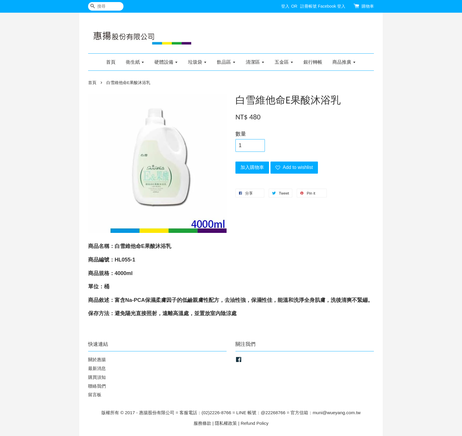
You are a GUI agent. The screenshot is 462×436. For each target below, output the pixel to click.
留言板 (94, 394)
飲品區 (226, 62)
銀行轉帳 (312, 62)
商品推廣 (344, 62)
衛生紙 (135, 62)
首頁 (111, 62)
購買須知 (97, 377)
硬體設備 (166, 62)
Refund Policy (254, 423)
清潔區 (255, 62)
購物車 (368, 6)
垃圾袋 (197, 62)
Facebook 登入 (331, 6)
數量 (240, 134)
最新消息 (97, 368)
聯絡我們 (97, 386)
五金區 (284, 62)
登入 (285, 6)
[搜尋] (105, 6)
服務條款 (202, 423)
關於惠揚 (97, 359)
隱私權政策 (226, 423)
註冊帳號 (308, 6)
